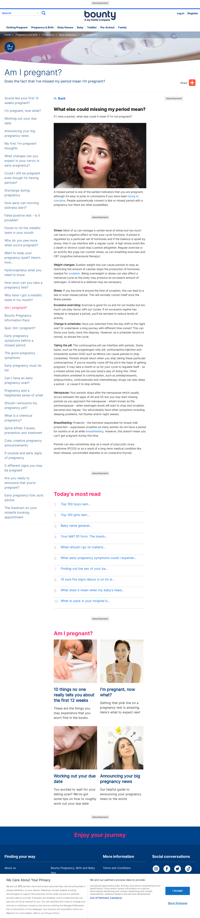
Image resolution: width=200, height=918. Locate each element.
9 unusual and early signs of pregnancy (23, 455)
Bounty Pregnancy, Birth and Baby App (73, 870)
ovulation (74, 273)
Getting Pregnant (17, 27)
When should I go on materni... (83, 547)
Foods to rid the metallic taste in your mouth (22, 230)
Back (59, 98)
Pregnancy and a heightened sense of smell (23, 393)
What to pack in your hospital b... (85, 601)
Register (193, 13)
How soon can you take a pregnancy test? (23, 285)
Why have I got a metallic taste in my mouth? (23, 297)
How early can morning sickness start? (21, 205)
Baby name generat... (76, 526)
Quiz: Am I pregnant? (19, 328)
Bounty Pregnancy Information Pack (17, 318)
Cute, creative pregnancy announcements (23, 443)
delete (38, 13)
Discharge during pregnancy (17, 193)
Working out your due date (20, 121)
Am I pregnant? (15, 308)
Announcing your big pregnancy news (19, 133)
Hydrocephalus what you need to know (22, 272)
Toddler (92, 27)
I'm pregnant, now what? (22, 111)
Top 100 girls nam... (75, 515)
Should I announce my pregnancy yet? (20, 405)
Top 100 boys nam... (75, 504)
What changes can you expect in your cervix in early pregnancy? (21, 160)
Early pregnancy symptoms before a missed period (18, 340)
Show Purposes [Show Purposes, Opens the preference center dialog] (177, 907)
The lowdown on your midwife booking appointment (20, 512)
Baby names (65, 27)
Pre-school (107, 27)
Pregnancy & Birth (42, 27)
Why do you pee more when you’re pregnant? (21, 243)
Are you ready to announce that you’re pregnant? (20, 482)
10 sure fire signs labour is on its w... (87, 579)
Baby (80, 27)
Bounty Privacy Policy (117, 875)
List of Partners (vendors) (106, 902)
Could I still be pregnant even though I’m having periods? (22, 177)
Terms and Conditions (117, 868)
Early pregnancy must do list (23, 368)
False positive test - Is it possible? (22, 218)
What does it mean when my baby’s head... (92, 590)
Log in (180, 13)
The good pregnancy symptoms (19, 355)
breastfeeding (95, 431)
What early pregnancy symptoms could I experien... (99, 558)
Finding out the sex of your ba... (84, 569)
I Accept (177, 895)
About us (10, 868)
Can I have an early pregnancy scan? (18, 380)
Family (122, 27)
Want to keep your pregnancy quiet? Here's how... (22, 257)
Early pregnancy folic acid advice (23, 497)
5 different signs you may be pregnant (23, 468)
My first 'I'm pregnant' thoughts (20, 146)
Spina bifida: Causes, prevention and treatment (23, 430)
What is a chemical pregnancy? (18, 418)
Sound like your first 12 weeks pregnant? (21, 100)
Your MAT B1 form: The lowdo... (84, 536)
